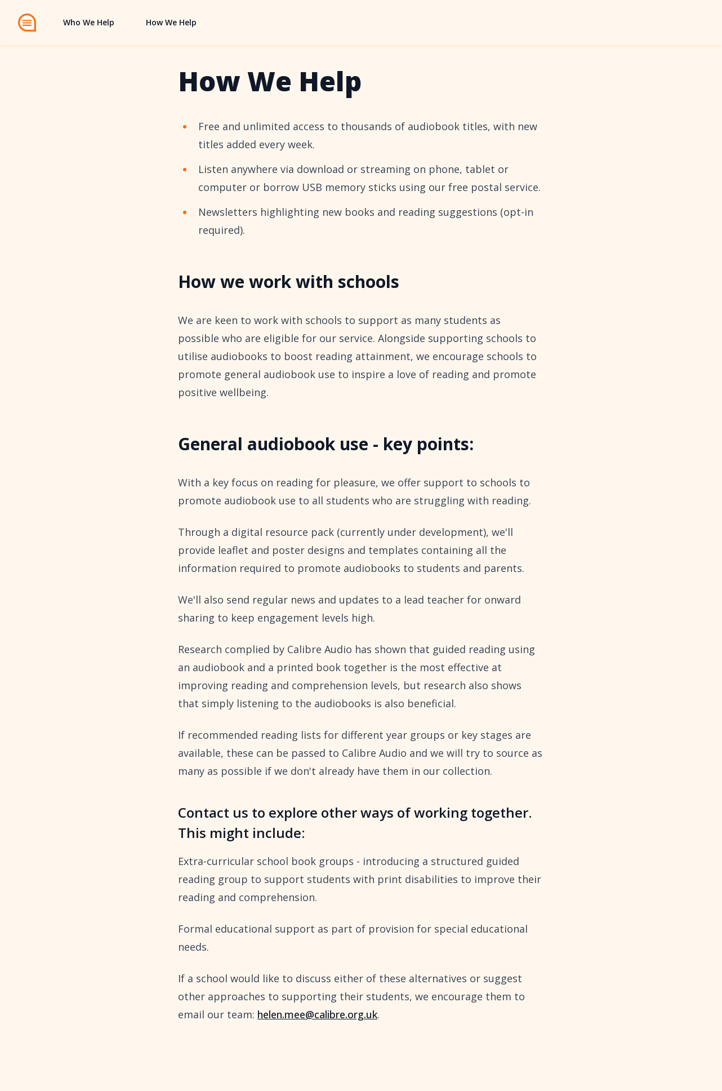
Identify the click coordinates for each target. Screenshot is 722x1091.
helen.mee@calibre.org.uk (317, 1014)
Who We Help (88, 22)
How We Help (171, 22)
